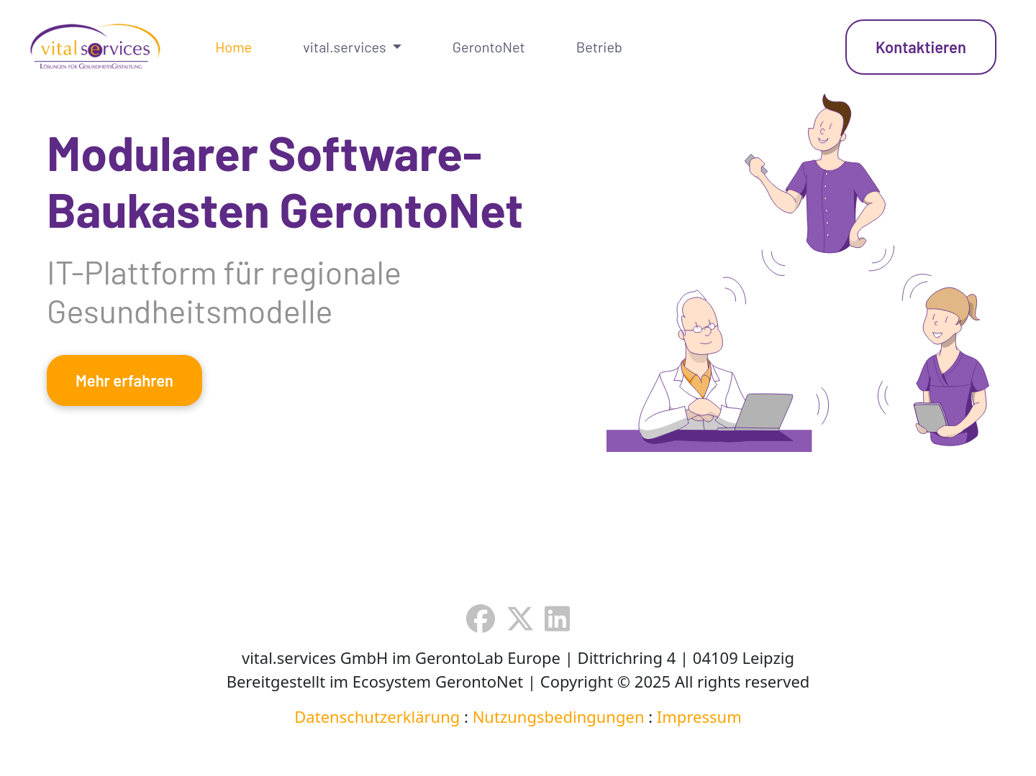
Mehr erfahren (124, 380)
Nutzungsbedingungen (559, 716)
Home (233, 46)
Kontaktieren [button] (921, 46)
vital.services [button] (345, 46)
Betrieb (599, 46)
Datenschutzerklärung (377, 716)
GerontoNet (489, 46)
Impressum (699, 716)
